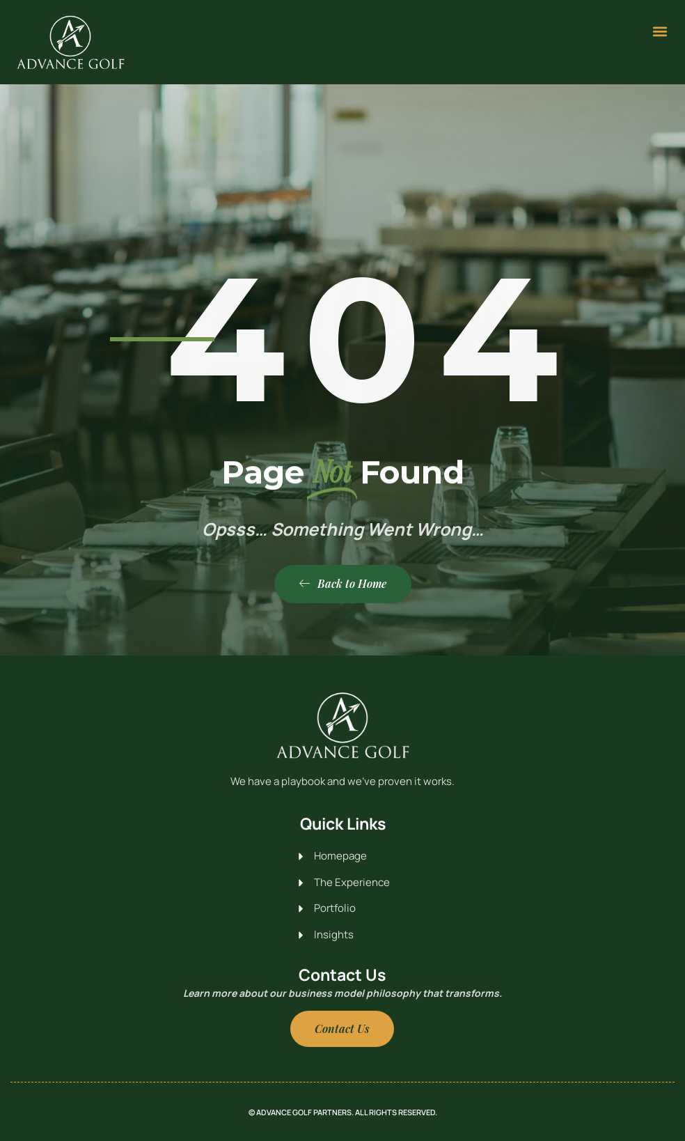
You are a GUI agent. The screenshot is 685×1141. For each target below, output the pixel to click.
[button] (659, 31)
